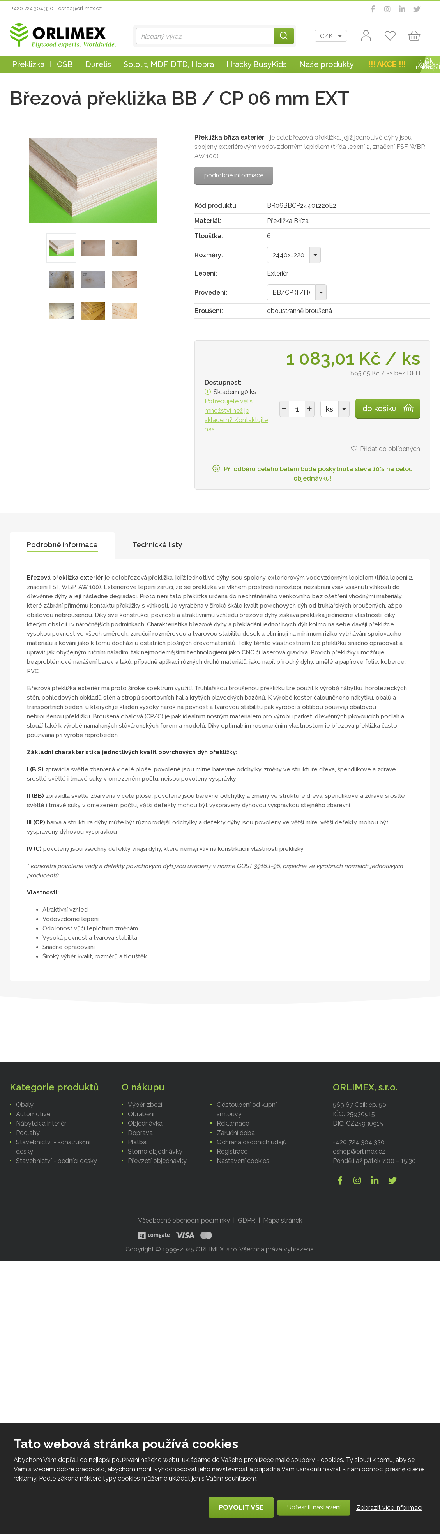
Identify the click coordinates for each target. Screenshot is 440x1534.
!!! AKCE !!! (387, 64)
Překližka (28, 64)
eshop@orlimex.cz (80, 8)
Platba (137, 1142)
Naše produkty (326, 64)
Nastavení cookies (243, 1161)
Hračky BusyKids (256, 64)
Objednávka (145, 1123)
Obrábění (141, 1114)
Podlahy (28, 1132)
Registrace (232, 1151)
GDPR (246, 1220)
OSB (65, 64)
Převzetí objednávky (157, 1161)
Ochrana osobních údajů (252, 1142)
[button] (310, 409)
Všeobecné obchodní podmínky (184, 1220)
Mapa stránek (282, 1220)
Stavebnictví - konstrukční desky (53, 1146)
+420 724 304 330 (32, 8)
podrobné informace (233, 175)
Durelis (98, 64)
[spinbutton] (297, 409)
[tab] (62, 545)
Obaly (25, 1104)
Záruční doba (236, 1132)
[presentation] (62, 545)
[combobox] (331, 36)
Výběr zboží (145, 1104)
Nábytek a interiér (41, 1123)
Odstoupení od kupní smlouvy (247, 1109)
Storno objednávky (155, 1151)
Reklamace (233, 1123)
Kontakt (429, 64)
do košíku (379, 408)
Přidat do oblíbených (390, 448)
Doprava (140, 1132)
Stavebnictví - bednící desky (56, 1161)
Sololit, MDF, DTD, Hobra (169, 64)
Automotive (33, 1114)
